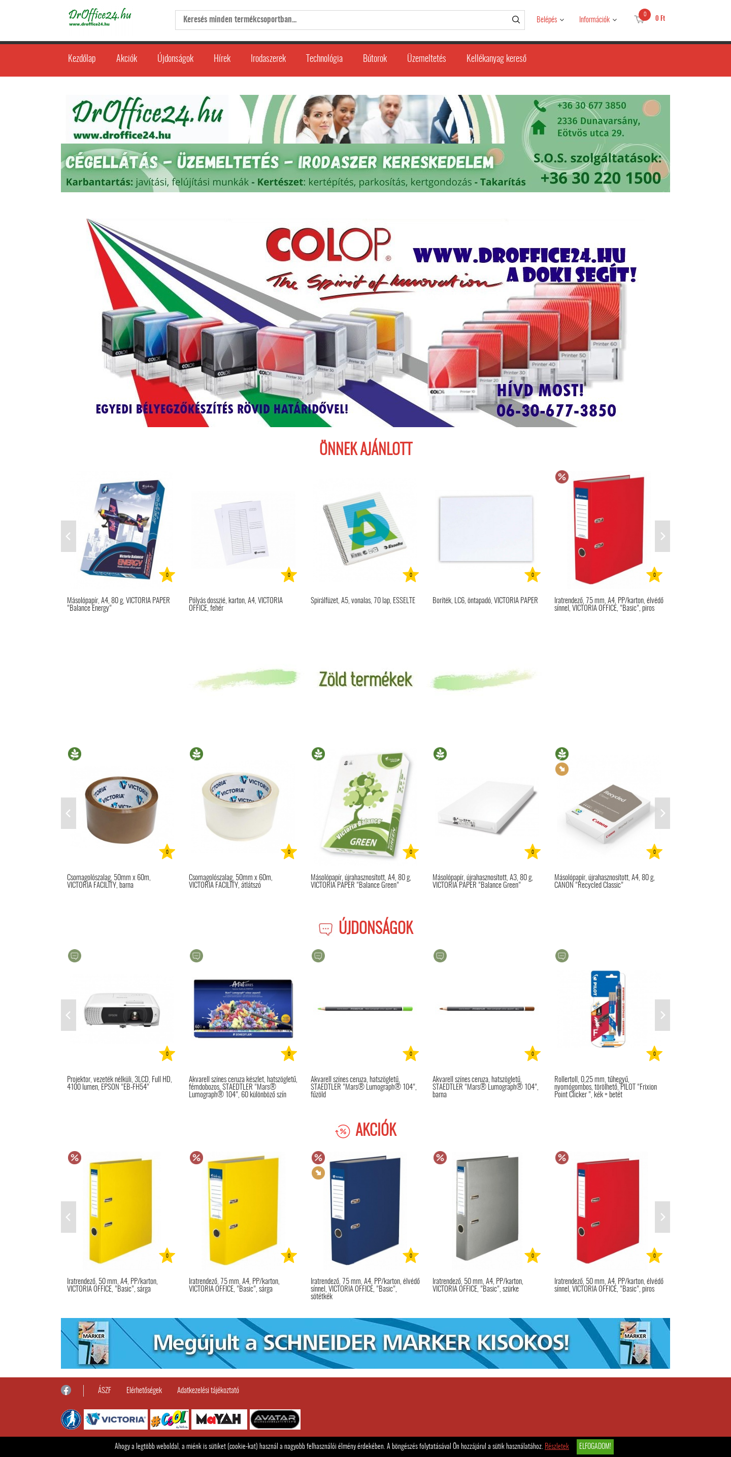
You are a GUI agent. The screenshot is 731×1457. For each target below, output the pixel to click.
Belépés (547, 20)
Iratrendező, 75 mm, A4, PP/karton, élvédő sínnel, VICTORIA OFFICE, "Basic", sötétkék (365, 1289)
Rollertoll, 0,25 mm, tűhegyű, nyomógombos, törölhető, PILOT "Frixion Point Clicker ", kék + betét (605, 1087)
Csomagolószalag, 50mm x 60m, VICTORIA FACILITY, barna (109, 881)
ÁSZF (104, 1391)
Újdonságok (175, 59)
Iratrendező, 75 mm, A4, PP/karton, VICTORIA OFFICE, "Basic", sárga (234, 1285)
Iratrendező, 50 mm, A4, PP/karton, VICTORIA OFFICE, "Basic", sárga (112, 1285)
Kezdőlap (82, 59)
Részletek (557, 1446)
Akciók (126, 59)
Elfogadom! (595, 1446)
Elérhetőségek (144, 1391)
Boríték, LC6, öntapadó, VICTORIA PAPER (485, 601)
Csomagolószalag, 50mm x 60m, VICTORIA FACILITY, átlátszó (231, 881)
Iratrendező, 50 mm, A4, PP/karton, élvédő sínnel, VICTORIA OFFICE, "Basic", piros (608, 1285)
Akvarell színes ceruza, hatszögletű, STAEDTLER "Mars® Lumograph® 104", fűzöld (364, 1087)
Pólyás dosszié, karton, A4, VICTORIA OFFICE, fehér (236, 604)
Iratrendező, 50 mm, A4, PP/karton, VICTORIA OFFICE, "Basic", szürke (478, 1285)
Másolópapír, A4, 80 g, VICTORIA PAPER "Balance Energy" (118, 604)
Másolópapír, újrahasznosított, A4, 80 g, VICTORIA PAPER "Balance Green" (361, 881)
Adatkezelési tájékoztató (208, 1391)
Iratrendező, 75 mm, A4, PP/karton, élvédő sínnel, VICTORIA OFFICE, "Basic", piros (608, 604)
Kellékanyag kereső (496, 59)
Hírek (222, 59)
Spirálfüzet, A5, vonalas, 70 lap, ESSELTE (363, 601)
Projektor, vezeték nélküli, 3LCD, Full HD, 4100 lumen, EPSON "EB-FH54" (119, 1083)
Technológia (324, 59)
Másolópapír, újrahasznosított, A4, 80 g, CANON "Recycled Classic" (604, 881)
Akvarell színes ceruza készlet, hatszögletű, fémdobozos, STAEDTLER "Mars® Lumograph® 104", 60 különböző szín (243, 1087)
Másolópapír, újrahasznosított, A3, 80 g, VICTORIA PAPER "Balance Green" (483, 881)
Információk (594, 20)
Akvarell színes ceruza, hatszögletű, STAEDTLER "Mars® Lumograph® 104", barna (486, 1087)
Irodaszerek (268, 59)
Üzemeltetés (426, 59)
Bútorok (375, 59)
